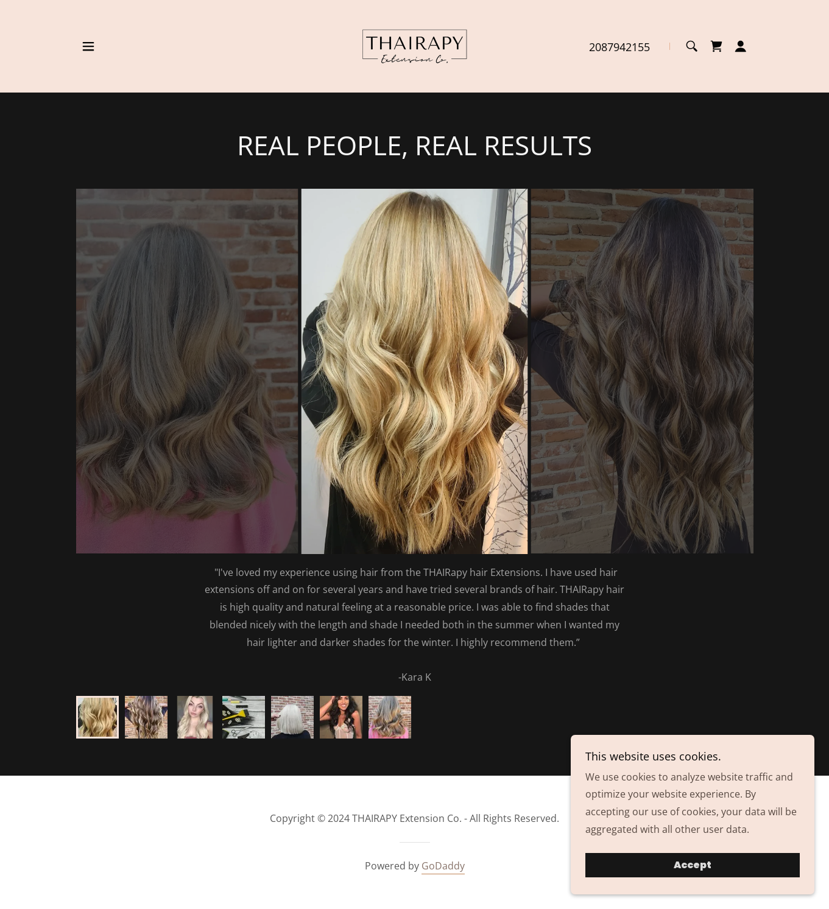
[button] (88, 46)
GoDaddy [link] (443, 865)
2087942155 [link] (619, 47)
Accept (692, 865)
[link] (414, 45)
